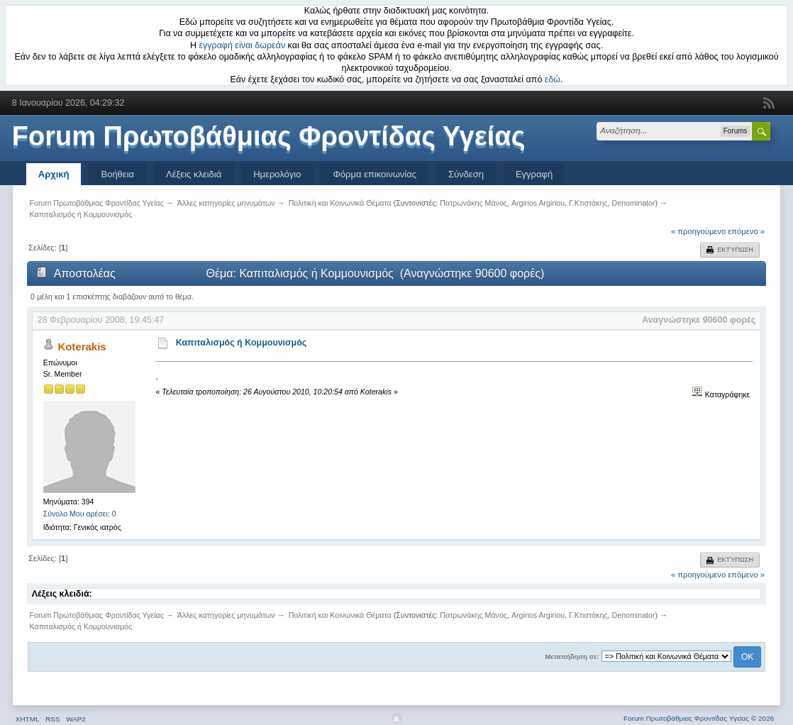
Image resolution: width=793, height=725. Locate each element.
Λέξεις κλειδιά (193, 174)
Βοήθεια (117, 174)
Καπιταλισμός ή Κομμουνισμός (241, 343)
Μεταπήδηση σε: (572, 656)
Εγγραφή (534, 174)
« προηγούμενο (698, 231)
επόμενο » (746, 231)
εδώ (552, 79)
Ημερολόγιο (277, 174)
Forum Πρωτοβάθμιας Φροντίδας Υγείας (269, 136)
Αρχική (54, 174)
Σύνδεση (466, 174)
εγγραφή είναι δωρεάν (242, 45)
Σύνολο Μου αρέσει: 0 (79, 513)
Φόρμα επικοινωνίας (374, 174)
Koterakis (81, 347)
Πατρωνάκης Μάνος (473, 203)
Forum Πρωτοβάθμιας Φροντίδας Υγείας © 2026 (698, 718)
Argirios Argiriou (538, 203)
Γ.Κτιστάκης (588, 203)
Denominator (633, 203)
